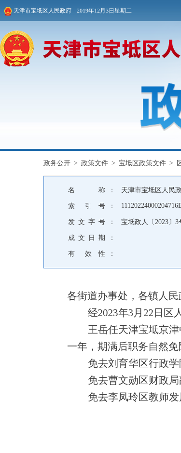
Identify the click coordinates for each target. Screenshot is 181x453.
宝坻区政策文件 (142, 163)
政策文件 (94, 163)
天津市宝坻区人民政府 (37, 11)
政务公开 (56, 163)
